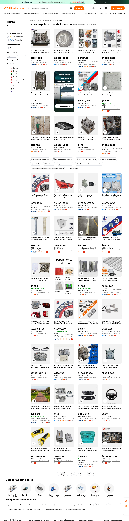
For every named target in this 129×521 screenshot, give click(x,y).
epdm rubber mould (65, 164)
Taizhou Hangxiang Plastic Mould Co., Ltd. (64, 378)
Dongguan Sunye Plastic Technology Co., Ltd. (88, 105)
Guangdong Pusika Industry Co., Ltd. (64, 149)
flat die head (49, 164)
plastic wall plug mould (108, 159)
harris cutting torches (14, 505)
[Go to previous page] (59, 474)
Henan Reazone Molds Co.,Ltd (112, 109)
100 (89, 473)
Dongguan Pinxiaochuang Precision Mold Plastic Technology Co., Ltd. (112, 250)
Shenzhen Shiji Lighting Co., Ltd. (112, 333)
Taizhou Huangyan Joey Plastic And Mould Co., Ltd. (40, 292)
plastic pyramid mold (32, 509)
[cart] (100, 8)
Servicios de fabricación (46, 20)
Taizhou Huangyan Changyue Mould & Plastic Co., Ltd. (64, 207)
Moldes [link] (59, 20)
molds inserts (73, 168)
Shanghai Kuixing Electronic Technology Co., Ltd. (112, 418)
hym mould (100, 505)
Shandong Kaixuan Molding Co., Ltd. (88, 464)
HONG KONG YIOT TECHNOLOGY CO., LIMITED (112, 62)
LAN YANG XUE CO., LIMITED (64, 418)
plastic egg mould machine (53, 509)
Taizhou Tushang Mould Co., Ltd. (40, 378)
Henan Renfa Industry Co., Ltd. (88, 250)
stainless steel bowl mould (40, 159)
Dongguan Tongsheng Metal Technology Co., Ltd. (88, 333)
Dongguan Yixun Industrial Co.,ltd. (112, 207)
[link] (126, 500)
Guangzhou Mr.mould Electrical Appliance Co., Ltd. (88, 292)
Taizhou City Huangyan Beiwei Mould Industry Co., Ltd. (88, 207)
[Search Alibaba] (49, 8)
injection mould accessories (62, 159)
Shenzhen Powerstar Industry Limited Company (64, 461)
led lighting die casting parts (86, 159)
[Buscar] (79, 8)
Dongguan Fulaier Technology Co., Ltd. (112, 151)
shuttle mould (114, 505)
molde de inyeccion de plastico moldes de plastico (47, 168)
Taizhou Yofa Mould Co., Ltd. (111, 378)
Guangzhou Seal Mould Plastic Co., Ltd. (88, 418)
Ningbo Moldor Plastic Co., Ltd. (40, 105)
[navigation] (16, 247)
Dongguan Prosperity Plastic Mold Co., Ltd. (88, 378)
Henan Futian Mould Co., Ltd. (40, 420)
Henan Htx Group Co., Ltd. (39, 149)
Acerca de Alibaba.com (12, 520)
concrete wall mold (14, 509)
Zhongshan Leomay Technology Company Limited (112, 292)
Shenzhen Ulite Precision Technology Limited (40, 209)
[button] (71, 8)
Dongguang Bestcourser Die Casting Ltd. (88, 149)
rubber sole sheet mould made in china (89, 164)
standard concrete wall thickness (38, 505)
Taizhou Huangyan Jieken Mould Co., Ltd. (112, 461)
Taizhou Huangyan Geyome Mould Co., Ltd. (64, 62)
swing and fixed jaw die (61, 505)
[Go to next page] (93, 474)
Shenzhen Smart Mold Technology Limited (88, 64)
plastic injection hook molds (75, 509)
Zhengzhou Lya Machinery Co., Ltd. (40, 250)
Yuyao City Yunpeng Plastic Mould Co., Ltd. (40, 62)
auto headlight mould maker (82, 505)
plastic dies (35, 164)
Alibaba (32, 20)
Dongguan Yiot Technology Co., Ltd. (64, 250)
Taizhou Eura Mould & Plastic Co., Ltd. (40, 461)
